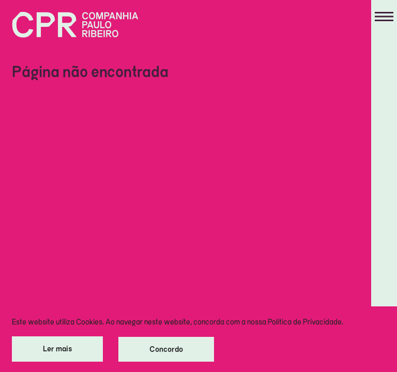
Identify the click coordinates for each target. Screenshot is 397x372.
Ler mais (57, 348)
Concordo (166, 348)
